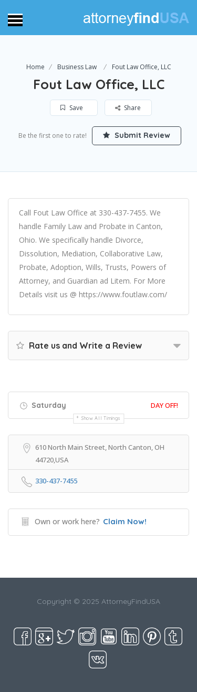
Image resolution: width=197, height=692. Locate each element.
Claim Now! (125, 521)
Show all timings (101, 418)
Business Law (77, 66)
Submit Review (136, 135)
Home (35, 66)
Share (128, 107)
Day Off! (164, 405)
